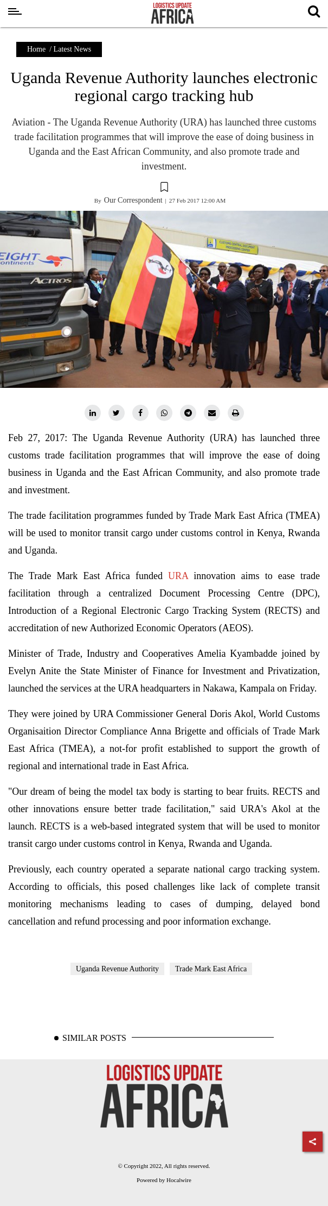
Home (36, 49)
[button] (164, 188)
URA (178, 575)
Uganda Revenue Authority (117, 969)
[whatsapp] (164, 413)
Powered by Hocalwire (164, 1180)
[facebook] (140, 413)
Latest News (73, 49)
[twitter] (116, 413)
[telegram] (188, 413)
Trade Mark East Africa (211, 969)
